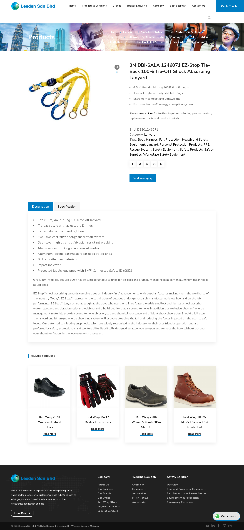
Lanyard (177, 37)
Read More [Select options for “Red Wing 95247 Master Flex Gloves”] (97, 429)
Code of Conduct (108, 511)
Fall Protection (170, 139)
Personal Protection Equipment (186, 489)
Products (129, 32)
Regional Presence (109, 506)
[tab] (40, 206)
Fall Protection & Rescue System (187, 493)
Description (40, 206)
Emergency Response (180, 502)
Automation (139, 493)
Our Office (104, 497)
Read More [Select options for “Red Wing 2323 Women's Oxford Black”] (49, 434)
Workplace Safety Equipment (164, 154)
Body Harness (148, 139)
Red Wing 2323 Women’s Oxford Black (49, 422)
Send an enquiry (143, 178)
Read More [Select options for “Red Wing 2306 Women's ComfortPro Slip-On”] (146, 434)
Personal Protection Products (180, 144)
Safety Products (191, 149)
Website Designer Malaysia (85, 526)
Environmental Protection (183, 497)
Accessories (139, 502)
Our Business (106, 489)
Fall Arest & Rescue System (146, 37)
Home (114, 32)
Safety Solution (152, 32)
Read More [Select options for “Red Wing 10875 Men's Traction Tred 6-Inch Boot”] (194, 434)
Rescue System (140, 149)
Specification (67, 206)
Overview (138, 484)
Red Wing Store (107, 502)
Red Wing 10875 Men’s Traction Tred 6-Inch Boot (194, 422)
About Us (103, 484)
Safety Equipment (166, 149)
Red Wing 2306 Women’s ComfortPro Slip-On (146, 422)
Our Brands (104, 493)
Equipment (139, 489)
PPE (206, 144)
